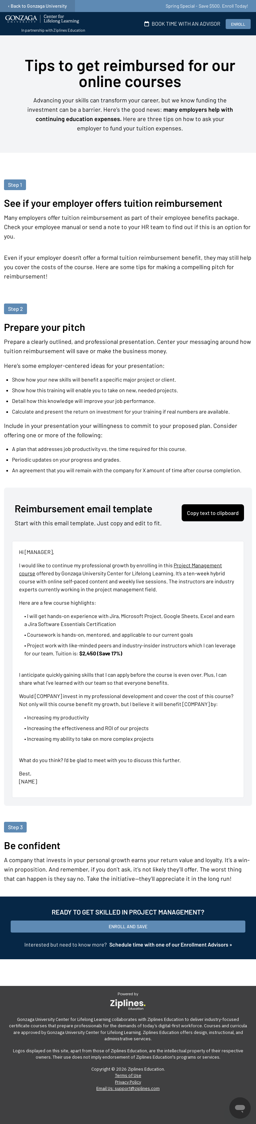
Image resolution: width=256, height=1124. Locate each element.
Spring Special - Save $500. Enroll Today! (207, 6)
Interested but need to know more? (128, 944)
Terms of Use (128, 1075)
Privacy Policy (128, 1082)
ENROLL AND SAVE (128, 926)
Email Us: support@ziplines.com (128, 1088)
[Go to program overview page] (45, 24)
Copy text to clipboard (213, 513)
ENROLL (238, 24)
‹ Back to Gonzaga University (37, 6)
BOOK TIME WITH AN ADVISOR (181, 23)
